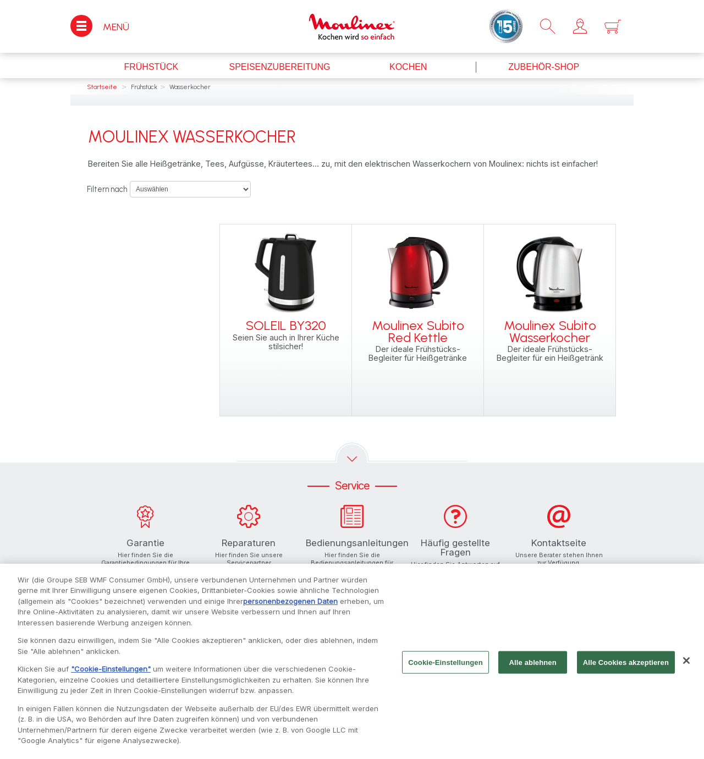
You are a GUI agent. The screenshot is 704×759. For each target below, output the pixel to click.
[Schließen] (686, 666)
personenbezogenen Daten (290, 607)
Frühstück (151, 67)
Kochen (408, 67)
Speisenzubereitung (279, 67)
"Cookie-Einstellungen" (111, 675)
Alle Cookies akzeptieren (626, 668)
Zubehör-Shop (543, 67)
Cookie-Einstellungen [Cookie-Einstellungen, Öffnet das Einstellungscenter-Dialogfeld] (445, 668)
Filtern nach (107, 189)
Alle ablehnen (533, 668)
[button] (580, 26)
